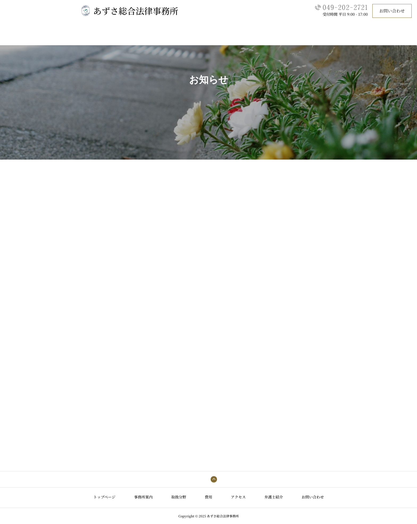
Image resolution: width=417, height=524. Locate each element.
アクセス (230, 36)
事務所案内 (159, 36)
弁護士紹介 (257, 36)
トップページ (128, 36)
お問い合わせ (392, 11)
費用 (208, 36)
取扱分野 (186, 36)
